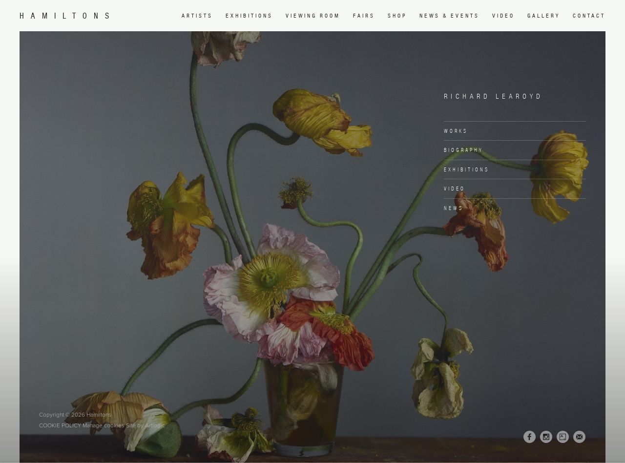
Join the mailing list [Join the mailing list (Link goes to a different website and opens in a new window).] (579, 437)
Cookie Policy (60, 425)
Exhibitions (466, 169)
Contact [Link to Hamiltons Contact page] (589, 16)
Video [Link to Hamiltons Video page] (503, 16)
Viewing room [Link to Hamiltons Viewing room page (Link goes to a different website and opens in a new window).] (313, 16)
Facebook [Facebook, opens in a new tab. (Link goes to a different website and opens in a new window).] (529, 437)
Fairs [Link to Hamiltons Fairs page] (364, 16)
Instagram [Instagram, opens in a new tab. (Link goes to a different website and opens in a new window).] (546, 437)
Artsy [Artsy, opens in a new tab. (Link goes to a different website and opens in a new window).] (563, 437)
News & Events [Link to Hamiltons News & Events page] (449, 16)
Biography (463, 150)
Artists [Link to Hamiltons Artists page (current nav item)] (197, 16)
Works (456, 131)
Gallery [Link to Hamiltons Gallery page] (543, 16)
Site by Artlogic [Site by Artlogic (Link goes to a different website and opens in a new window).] (145, 425)
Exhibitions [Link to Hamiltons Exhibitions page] (249, 16)
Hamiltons (68, 16)
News (453, 208)
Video (454, 188)
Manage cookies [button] (104, 425)
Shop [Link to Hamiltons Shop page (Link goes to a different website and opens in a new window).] (397, 16)
